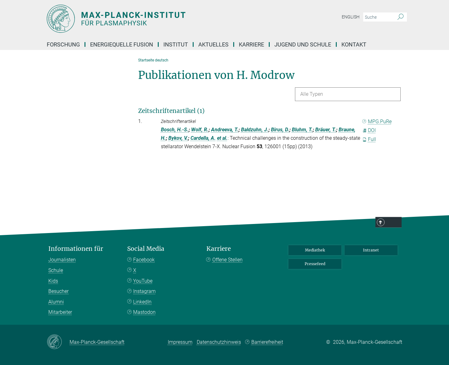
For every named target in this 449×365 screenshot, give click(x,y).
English (351, 16)
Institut (175, 44)
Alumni (56, 302)
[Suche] (400, 17)
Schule (55, 270)
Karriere (251, 44)
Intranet (371, 250)
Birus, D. (280, 130)
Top (393, 223)
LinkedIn (142, 302)
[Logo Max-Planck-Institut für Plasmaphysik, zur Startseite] (164, 19)
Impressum (180, 342)
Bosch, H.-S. (175, 130)
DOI (369, 130)
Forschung (63, 44)
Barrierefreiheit (267, 342)
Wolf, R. (200, 130)
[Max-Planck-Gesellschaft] (58, 342)
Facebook (144, 260)
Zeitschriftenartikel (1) (171, 110)
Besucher (58, 291)
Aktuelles (213, 44)
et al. (222, 138)
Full (369, 139)
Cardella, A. (203, 138)
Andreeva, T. (225, 130)
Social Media (145, 248)
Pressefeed (315, 263)
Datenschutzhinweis (219, 342)
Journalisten (62, 260)
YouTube (142, 281)
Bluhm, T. (302, 130)
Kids (53, 281)
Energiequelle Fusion (121, 44)
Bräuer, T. (325, 130)
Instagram (144, 291)
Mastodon (144, 312)
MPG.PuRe (377, 121)
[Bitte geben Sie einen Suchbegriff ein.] (378, 17)
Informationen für (75, 248)
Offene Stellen (227, 260)
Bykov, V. (178, 138)
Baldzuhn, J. (254, 130)
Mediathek (315, 250)
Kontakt (353, 44)
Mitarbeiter (60, 312)
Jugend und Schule (302, 44)
